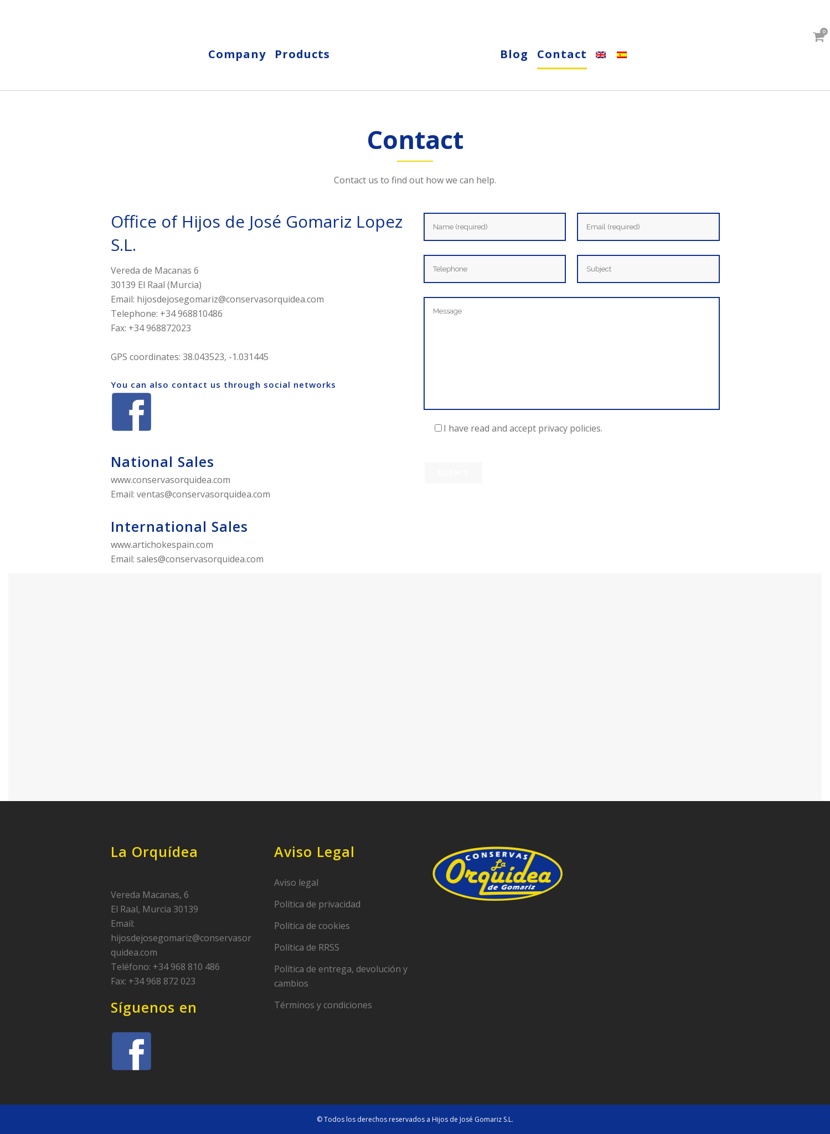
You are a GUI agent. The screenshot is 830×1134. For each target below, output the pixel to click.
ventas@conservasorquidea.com (203, 494)
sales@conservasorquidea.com (200, 559)
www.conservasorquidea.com (170, 480)
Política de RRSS (306, 947)
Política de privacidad (317, 904)
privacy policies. (570, 428)
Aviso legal (296, 882)
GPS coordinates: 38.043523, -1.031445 (190, 357)
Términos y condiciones (323, 1005)
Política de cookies (312, 926)
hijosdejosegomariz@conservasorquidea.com (230, 299)
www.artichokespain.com (162, 544)
